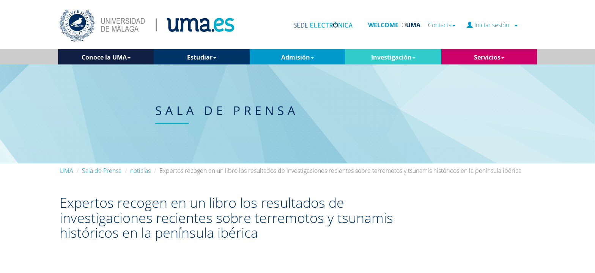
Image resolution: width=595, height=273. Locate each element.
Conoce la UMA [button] (106, 57)
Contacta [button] (441, 25)
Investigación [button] (393, 57)
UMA (66, 170)
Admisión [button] (297, 57)
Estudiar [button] (201, 57)
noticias (140, 170)
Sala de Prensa (101, 170)
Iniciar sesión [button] (492, 25)
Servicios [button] (489, 57)
